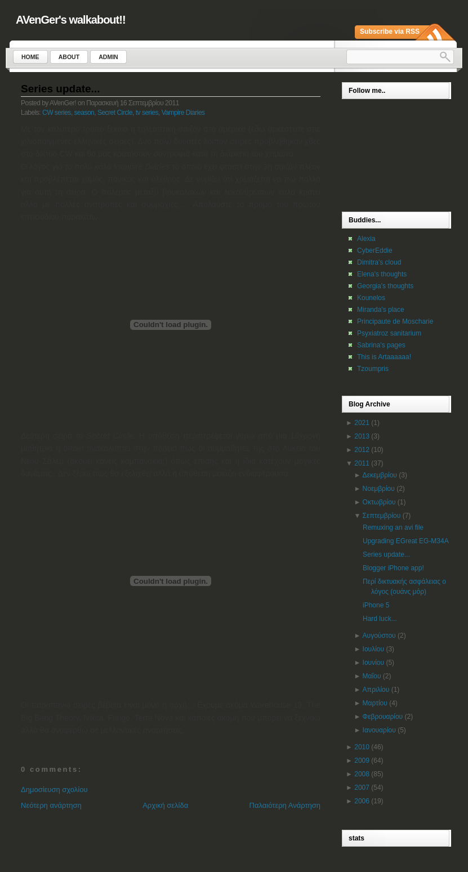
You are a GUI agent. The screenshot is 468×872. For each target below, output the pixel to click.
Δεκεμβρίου (380, 475)
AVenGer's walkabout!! (71, 20)
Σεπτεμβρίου (382, 516)
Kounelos (371, 298)
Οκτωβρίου (379, 502)
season (84, 113)
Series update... (60, 89)
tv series (147, 113)
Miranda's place (380, 310)
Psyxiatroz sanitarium (389, 333)
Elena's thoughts (382, 274)
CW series (56, 113)
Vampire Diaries (183, 113)
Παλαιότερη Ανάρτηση (284, 805)
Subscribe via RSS (390, 31)
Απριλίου (376, 690)
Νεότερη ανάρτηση (51, 805)
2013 (361, 436)
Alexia (366, 239)
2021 (361, 423)
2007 (361, 787)
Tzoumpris (373, 369)
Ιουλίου (373, 649)
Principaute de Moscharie (395, 321)
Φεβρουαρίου (383, 717)
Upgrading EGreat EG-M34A (406, 541)
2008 (361, 774)
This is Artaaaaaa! (384, 357)
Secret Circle (114, 113)
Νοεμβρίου (379, 489)
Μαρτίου (375, 703)
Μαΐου (372, 676)
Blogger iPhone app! (393, 568)
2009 (361, 760)
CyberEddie (375, 250)
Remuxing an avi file (393, 527)
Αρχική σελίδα (165, 805)
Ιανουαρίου (379, 730)
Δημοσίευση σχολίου (54, 789)
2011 (361, 463)
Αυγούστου (379, 636)
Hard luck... (380, 619)
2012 (361, 450)
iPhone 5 (376, 605)
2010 (361, 747)
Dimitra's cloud (379, 262)
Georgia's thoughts (385, 286)
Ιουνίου (373, 663)
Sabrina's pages (381, 345)
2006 (361, 801)
